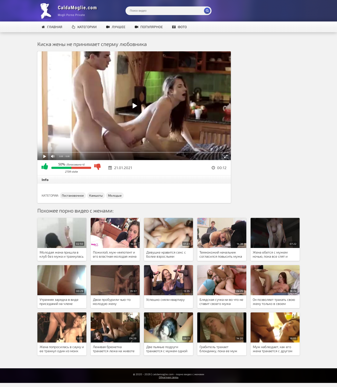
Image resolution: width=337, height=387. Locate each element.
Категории (84, 27)
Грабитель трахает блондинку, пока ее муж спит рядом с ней (218, 349)
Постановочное (73, 195)
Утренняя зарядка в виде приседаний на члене (59, 301)
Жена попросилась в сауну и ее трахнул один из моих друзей (62, 349)
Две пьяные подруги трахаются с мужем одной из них (166, 349)
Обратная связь (168, 377)
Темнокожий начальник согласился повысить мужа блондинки (220, 254)
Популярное (149, 27)
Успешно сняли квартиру (165, 299)
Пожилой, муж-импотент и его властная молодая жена (114, 254)
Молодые (115, 195)
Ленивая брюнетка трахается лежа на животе (114, 349)
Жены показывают (69, 10)
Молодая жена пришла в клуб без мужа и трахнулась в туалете (62, 254)
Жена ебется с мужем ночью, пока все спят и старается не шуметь (270, 254)
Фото (179, 27)
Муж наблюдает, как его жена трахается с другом (272, 349)
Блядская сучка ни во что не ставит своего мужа (221, 301)
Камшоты (96, 195)
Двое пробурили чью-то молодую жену (112, 301)
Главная (52, 27)
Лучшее (115, 27)
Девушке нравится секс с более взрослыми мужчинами (166, 254)
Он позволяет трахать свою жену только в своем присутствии (274, 301)
